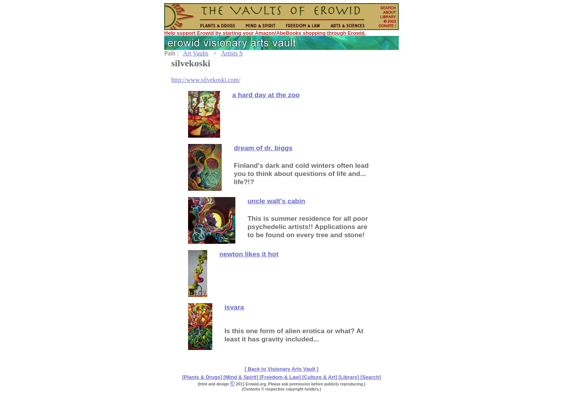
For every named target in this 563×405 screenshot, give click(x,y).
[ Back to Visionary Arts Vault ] (282, 369)
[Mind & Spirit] (241, 377)
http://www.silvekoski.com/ (205, 79)
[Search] (370, 377)
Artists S (232, 53)
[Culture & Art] (320, 377)
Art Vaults (195, 53)
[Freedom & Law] (281, 377)
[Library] (349, 377)
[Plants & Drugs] (202, 377)
